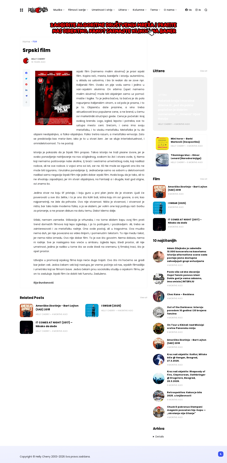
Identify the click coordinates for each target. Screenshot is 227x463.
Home (26, 41)
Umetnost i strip (102, 10)
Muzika (57, 10)
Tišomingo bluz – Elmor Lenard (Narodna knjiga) (186, 157)
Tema (154, 10)
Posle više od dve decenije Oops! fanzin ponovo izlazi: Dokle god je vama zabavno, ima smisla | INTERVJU (184, 276)
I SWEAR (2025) (111, 305)
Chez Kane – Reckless (180, 294)
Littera (122, 10)
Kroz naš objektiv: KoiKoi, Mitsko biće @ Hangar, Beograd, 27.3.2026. (187, 357)
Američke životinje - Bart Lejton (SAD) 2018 (57, 307)
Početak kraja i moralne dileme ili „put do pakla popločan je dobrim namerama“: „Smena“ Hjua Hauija (179, 110)
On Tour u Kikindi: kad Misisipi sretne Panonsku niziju (185, 326)
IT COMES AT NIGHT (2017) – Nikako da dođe (54, 324)
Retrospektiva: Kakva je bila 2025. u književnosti (184, 394)
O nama (169, 10)
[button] (26, 102)
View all (143, 297)
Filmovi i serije (77, 10)
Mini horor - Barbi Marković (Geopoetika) (185, 140)
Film (35, 41)
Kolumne (138, 10)
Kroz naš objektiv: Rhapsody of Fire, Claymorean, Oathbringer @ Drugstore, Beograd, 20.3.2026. (186, 376)
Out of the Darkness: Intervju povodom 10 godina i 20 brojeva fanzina (186, 310)
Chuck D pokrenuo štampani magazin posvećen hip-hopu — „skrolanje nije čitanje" (186, 410)
